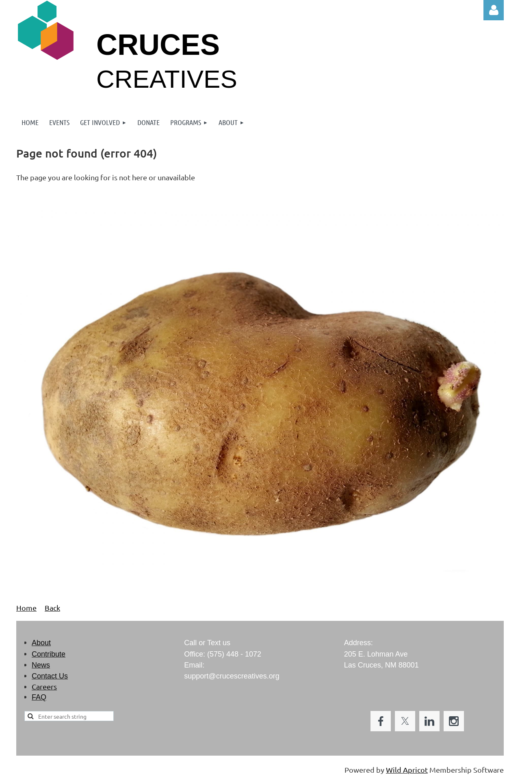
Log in (493, 10)
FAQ (39, 697)
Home (26, 607)
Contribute (48, 654)
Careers (44, 686)
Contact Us (50, 676)
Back (52, 607)
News (41, 665)
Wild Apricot (407, 769)
